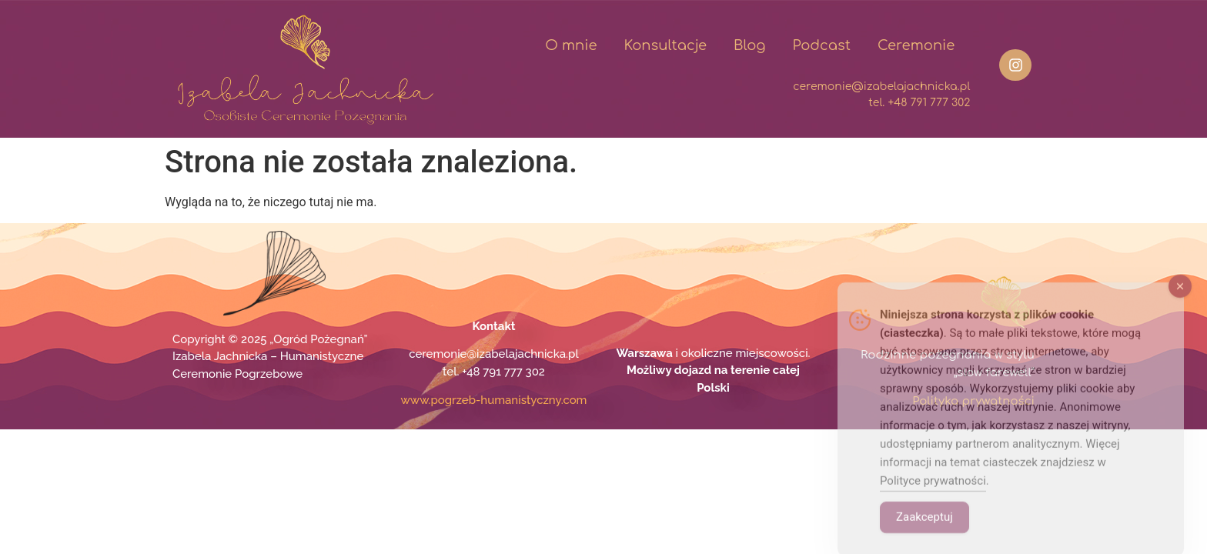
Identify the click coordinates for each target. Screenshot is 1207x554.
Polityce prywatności (933, 495)
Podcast (822, 45)
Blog (749, 45)
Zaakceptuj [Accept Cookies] (924, 532)
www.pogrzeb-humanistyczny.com (494, 400)
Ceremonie (916, 45)
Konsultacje (665, 45)
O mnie (571, 45)
